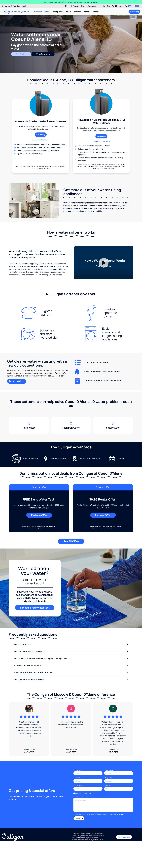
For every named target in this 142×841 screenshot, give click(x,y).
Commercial (21, 6)
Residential (6, 6)
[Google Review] (29, 729)
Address (77, 778)
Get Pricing (134, 12)
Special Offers (105, 6)
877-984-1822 (132, 6)
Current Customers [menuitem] (89, 6)
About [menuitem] (86, 12)
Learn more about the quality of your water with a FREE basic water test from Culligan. (71, 2)
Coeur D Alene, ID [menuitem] (72, 6)
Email (107, 785)
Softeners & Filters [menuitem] (41, 12)
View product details (40, 140)
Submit (79, 818)
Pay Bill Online (117, 6)
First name (78, 770)
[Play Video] (103, 262)
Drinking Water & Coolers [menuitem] (61, 12)
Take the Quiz (16, 381)
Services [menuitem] (77, 12)
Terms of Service (116, 814)
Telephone (78, 785)
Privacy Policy (105, 814)
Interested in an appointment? (86, 793)
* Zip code (108, 778)
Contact (95, 12)
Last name (109, 770)
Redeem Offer (39, 515)
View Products (43, 54)
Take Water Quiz (124, 837)
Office (13, 6)
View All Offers (71, 541)
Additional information (82, 797)
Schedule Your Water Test (35, 607)
